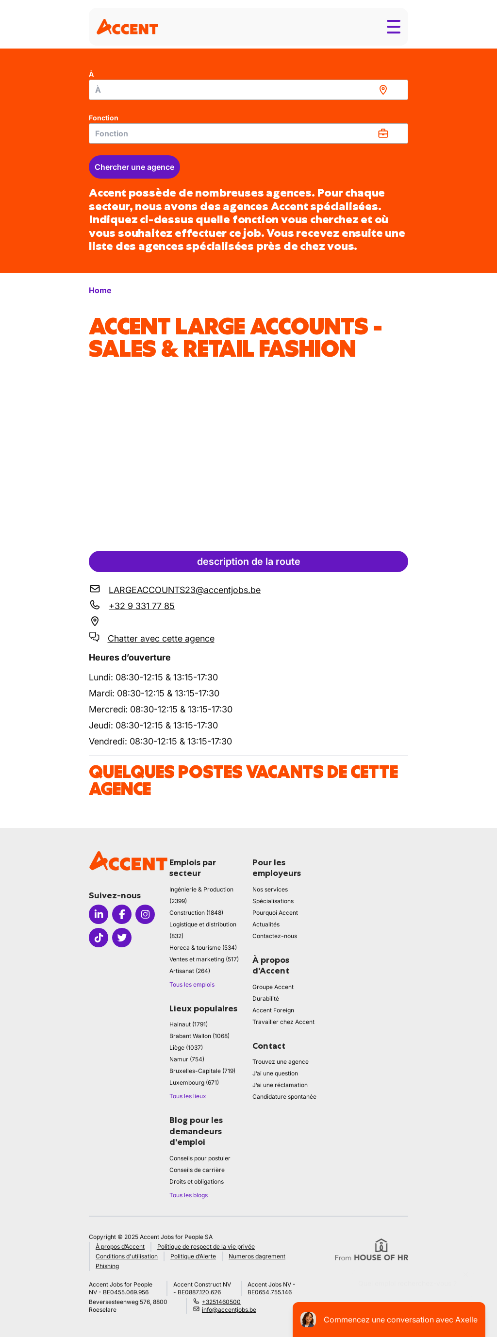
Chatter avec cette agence (161, 638)
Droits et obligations (196, 1181)
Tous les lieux (187, 1096)
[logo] (127, 26)
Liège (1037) (186, 1047)
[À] (248, 90)
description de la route (248, 561)
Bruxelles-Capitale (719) (202, 1070)
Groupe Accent (273, 986)
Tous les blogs (188, 1195)
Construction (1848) (196, 912)
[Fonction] (248, 133)
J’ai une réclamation (280, 1085)
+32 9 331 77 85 (142, 606)
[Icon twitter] (122, 937)
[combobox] (248, 90)
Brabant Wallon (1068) (199, 1036)
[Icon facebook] (122, 914)
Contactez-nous (274, 936)
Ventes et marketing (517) (204, 959)
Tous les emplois (192, 984)
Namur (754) (186, 1059)
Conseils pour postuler (200, 1158)
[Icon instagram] (145, 914)
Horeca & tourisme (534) (203, 947)
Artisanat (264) (189, 970)
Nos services (270, 889)
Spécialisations (273, 901)
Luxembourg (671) (194, 1082)
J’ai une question (275, 1073)
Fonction (103, 118)
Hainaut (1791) (188, 1024)
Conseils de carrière (197, 1169)
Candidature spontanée (284, 1096)
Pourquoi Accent (275, 912)
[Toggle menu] (393, 26)
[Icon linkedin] (98, 914)
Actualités (266, 924)
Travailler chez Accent (283, 1021)
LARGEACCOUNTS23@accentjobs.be (185, 590)
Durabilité (265, 998)
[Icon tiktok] (98, 937)
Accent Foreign (273, 1010)
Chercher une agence (134, 167)
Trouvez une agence (280, 1061)
